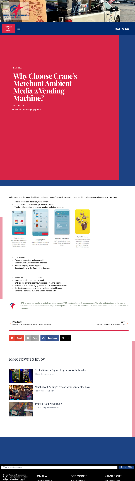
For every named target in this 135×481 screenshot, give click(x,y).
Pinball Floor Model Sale (48, 403)
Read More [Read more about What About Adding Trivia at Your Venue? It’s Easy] (39, 398)
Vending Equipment (32, 109)
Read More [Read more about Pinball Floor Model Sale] (39, 415)
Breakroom (17, 109)
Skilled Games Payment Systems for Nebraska (60, 370)
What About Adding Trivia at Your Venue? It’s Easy (62, 387)
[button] (18, 29)
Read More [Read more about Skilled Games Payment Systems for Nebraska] (39, 381)
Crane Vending (30, 278)
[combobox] (59, 467)
